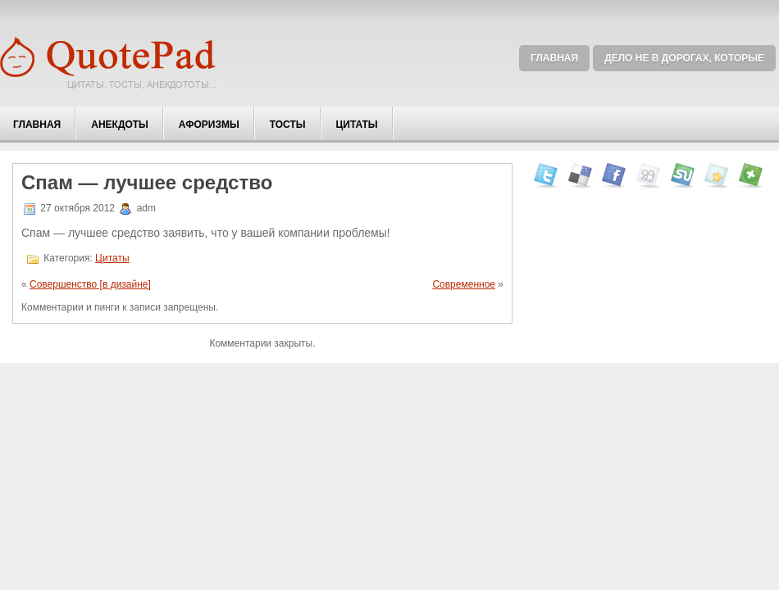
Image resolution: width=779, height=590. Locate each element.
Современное (463, 284)
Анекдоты (119, 124)
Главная (554, 58)
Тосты (288, 124)
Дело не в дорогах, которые (684, 58)
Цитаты (357, 124)
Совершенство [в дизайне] (90, 284)
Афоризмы (209, 124)
